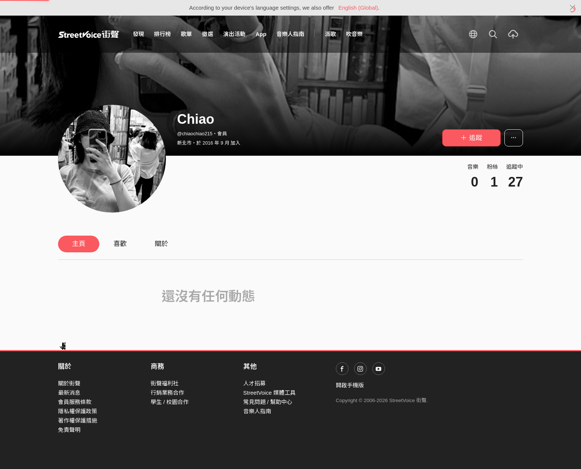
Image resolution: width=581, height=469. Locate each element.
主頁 (79, 244)
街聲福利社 (165, 383)
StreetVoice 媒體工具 (269, 392)
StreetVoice (88, 34)
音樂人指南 (290, 34)
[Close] (572, 7)
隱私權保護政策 (77, 411)
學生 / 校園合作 (170, 402)
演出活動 (234, 34)
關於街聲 (69, 383)
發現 (138, 34)
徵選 (207, 34)
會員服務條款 (75, 402)
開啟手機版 (350, 385)
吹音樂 (354, 34)
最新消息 (69, 392)
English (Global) (358, 7)
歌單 (186, 34)
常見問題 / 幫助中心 (268, 402)
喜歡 (120, 244)
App (261, 34)
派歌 (330, 34)
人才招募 (254, 383)
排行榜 (162, 34)
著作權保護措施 (77, 420)
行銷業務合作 (167, 392)
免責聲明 (69, 430)
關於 (161, 244)
